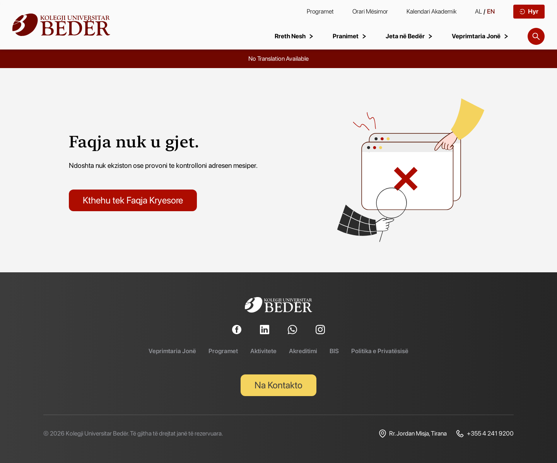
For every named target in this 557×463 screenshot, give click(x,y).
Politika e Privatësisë (379, 351)
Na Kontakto (278, 385)
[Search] (536, 36)
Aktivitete (263, 351)
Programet (320, 11)
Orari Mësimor (370, 11)
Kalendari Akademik (431, 11)
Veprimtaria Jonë (172, 351)
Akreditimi (303, 351)
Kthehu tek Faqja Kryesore (133, 200)
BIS (334, 351)
